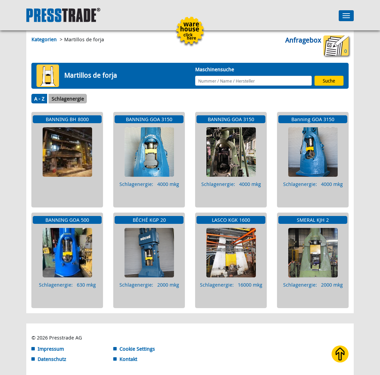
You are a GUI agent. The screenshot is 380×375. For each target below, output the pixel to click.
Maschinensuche (214, 69)
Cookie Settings (137, 348)
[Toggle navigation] (346, 15)
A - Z (39, 98)
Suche (329, 80)
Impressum (51, 348)
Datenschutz (52, 359)
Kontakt (128, 359)
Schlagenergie (68, 98)
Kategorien (44, 39)
